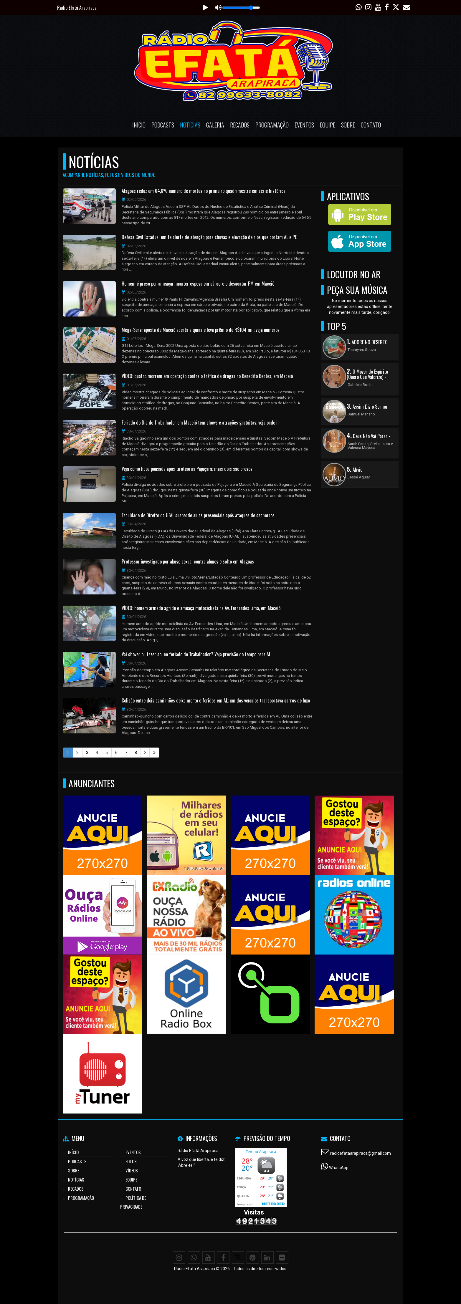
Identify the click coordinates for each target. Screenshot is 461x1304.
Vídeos (131, 1170)
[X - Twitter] (238, 1257)
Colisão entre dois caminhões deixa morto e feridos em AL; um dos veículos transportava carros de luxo (216, 700)
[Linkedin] (267, 1257)
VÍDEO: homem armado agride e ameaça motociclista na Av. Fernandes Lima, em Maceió (201, 608)
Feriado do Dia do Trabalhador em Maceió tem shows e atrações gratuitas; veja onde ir (200, 422)
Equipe (327, 124)
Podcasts (162, 124)
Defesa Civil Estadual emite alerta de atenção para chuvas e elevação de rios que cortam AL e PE (209, 237)
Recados (239, 124)
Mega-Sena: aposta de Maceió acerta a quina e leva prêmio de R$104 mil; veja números (201, 330)
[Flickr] (282, 1257)
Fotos (131, 1161)
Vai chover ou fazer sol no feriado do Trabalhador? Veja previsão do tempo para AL (196, 654)
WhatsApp (338, 1167)
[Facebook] (223, 1257)
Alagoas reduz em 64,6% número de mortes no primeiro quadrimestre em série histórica (203, 191)
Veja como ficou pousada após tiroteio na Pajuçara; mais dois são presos (187, 469)
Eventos (304, 124)
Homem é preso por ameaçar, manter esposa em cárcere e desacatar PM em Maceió (198, 283)
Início (139, 124)
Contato (371, 124)
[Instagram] (179, 1257)
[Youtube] (208, 1257)
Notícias (190, 124)
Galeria (215, 124)
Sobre (348, 124)
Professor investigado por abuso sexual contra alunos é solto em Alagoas (188, 561)
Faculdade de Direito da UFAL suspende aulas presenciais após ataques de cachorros (198, 515)
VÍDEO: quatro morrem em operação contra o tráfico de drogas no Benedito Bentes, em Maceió (207, 376)
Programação (272, 124)
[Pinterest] (253, 1257)
